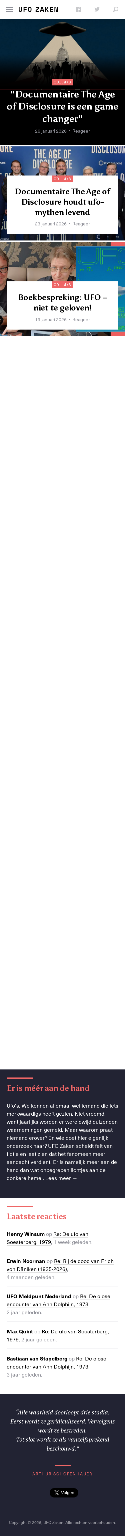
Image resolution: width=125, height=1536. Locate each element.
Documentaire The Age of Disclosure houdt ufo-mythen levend (62, 202)
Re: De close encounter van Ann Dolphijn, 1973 (58, 1300)
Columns (62, 82)
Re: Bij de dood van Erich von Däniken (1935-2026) (60, 1265)
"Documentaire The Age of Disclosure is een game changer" (62, 106)
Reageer (81, 130)
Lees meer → (61, 1178)
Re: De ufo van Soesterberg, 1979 (47, 1238)
